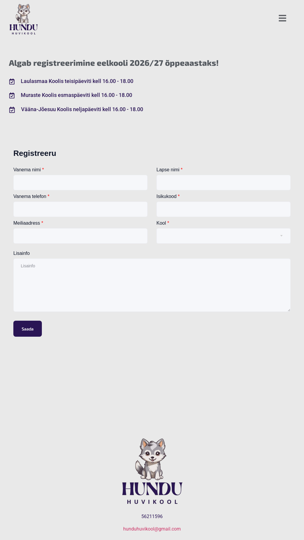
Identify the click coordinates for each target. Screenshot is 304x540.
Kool (162, 223)
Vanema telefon (31, 196)
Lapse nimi (169, 169)
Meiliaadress (28, 223)
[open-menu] (282, 19)
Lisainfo (21, 253)
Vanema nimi (28, 169)
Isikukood (168, 196)
